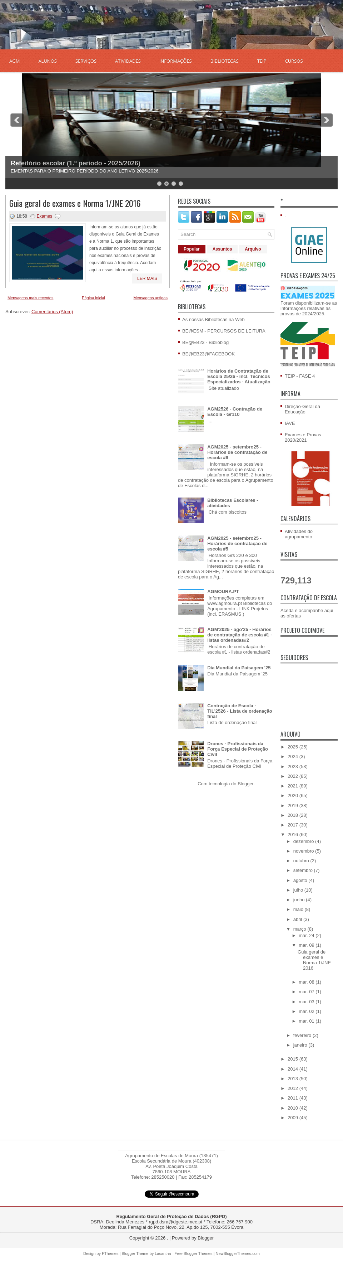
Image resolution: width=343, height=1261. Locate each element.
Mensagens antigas (151, 298)
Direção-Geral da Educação (302, 409)
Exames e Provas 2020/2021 (303, 437)
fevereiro (303, 1035)
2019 (293, 805)
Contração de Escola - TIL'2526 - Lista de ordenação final (239, 711)
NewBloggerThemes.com (237, 1253)
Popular (192, 249)
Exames (44, 216)
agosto (301, 880)
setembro (303, 870)
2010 (293, 1108)
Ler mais (147, 278)
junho (299, 899)
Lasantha (163, 1253)
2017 (293, 825)
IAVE (290, 423)
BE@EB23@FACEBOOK (208, 354)
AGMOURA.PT (223, 591)
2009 (293, 1117)
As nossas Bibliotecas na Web (213, 319)
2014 (293, 1069)
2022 (293, 776)
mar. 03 (307, 1001)
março (300, 929)
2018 (293, 815)
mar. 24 (307, 935)
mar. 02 (307, 1011)
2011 (293, 1098)
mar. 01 (307, 1021)
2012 (293, 1088)
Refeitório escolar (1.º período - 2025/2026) (75, 163)
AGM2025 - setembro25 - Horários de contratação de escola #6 (237, 452)
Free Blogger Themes (193, 1253)
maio (299, 909)
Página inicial (93, 298)
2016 (293, 834)
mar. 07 (307, 991)
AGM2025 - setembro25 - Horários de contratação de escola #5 (237, 543)
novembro (304, 851)
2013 (293, 1078)
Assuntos (222, 249)
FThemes (110, 1253)
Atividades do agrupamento (299, 534)
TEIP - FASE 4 (300, 376)
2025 (293, 747)
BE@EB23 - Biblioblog (205, 342)
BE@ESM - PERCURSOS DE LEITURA (223, 331)
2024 (293, 756)
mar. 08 (307, 982)
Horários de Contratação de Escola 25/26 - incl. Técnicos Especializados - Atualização (238, 376)
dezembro (304, 841)
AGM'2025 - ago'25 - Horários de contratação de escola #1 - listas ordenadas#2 (239, 635)
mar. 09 (307, 945)
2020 (293, 795)
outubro (301, 860)
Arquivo (253, 249)
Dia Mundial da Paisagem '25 (238, 667)
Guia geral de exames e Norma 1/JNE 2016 (75, 203)
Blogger (245, 783)
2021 (293, 786)
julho (298, 890)
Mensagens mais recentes (30, 298)
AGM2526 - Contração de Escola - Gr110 (234, 411)
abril (298, 919)
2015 (293, 1059)
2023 (293, 766)
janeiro (301, 1045)
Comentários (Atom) (52, 311)
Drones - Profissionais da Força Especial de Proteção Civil (237, 749)
